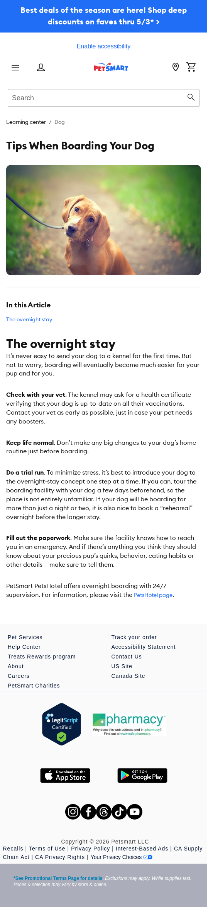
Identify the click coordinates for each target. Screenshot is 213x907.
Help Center (24, 647)
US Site (122, 666)
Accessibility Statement (144, 647)
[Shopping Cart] (191, 67)
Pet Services (25, 637)
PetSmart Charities (34, 685)
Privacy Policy (90, 848)
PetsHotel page (153, 595)
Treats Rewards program (42, 656)
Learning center (26, 121)
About (16, 666)
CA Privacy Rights (60, 857)
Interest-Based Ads (142, 848)
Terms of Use (47, 848)
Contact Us (127, 656)
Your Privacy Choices (122, 857)
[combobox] (103, 97)
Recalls (13, 848)
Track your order (134, 637)
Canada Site (128, 676)
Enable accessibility (104, 46)
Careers (19, 676)
